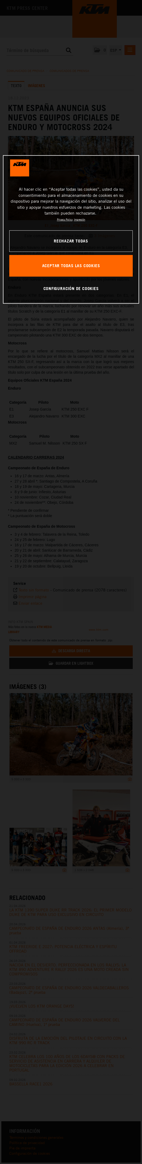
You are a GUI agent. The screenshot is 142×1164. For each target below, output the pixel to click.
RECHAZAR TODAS (71, 241)
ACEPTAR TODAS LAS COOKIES (71, 265)
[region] (71, 229)
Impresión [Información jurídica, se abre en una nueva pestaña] (79, 219)
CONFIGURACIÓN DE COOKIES (71, 288)
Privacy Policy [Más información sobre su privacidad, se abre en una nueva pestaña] (65, 219)
